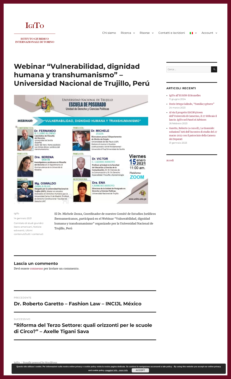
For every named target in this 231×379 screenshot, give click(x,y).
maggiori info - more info (116, 370)
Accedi (170, 160)
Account (207, 32)
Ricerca (126, 32)
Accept (140, 370)
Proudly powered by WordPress (40, 362)
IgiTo (16, 213)
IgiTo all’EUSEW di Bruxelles (185, 95)
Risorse (145, 32)
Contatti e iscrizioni (171, 32)
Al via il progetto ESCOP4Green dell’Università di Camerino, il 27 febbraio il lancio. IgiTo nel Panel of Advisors (193, 116)
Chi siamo (109, 32)
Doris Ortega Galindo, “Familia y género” (191, 104)
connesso (36, 268)
